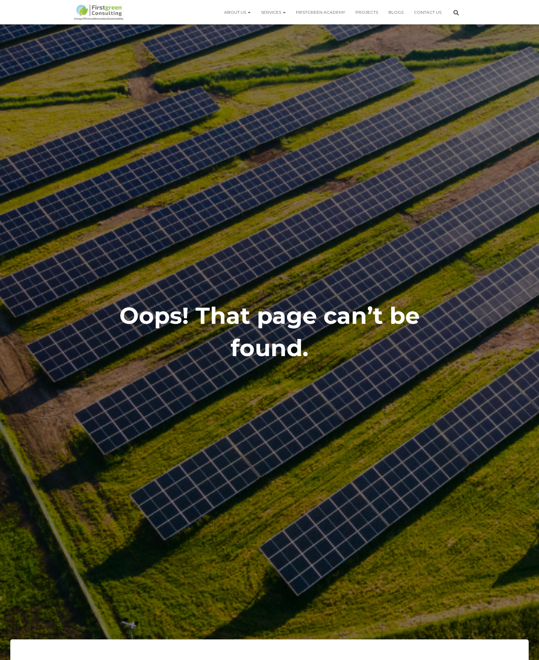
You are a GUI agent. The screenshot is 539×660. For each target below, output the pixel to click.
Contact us (427, 12)
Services (273, 12)
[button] (249, 12)
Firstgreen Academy (320, 12)
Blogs (396, 12)
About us (237, 12)
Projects (366, 12)
